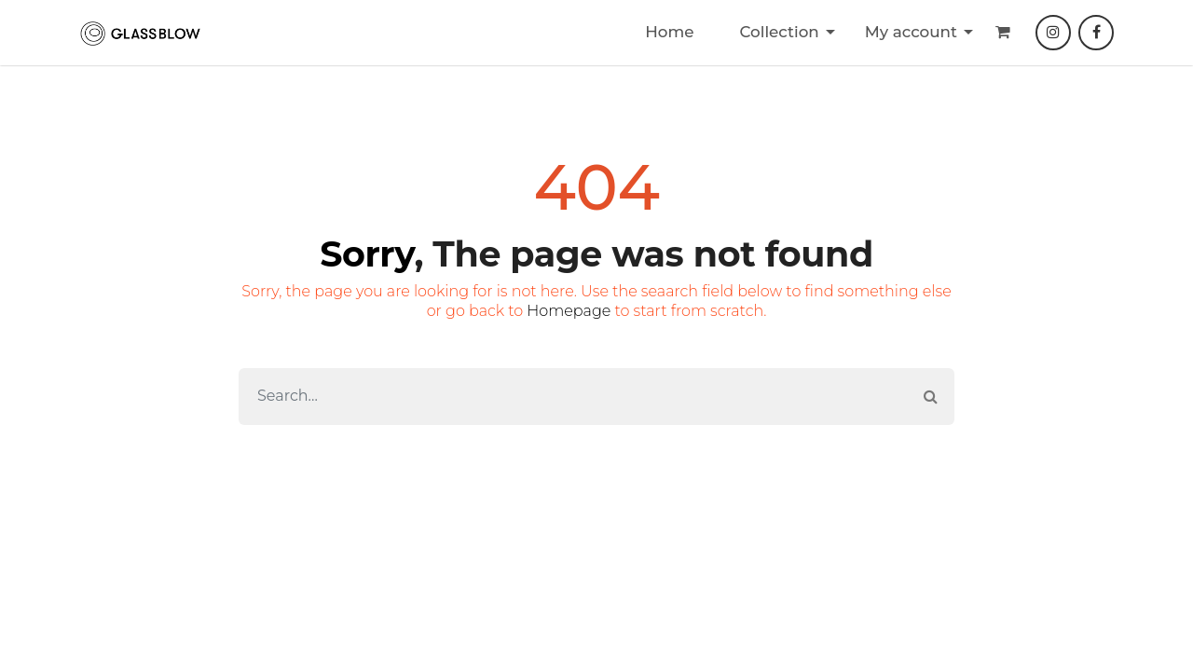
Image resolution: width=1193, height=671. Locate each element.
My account (911, 31)
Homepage (568, 311)
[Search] (573, 396)
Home (669, 31)
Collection (778, 31)
